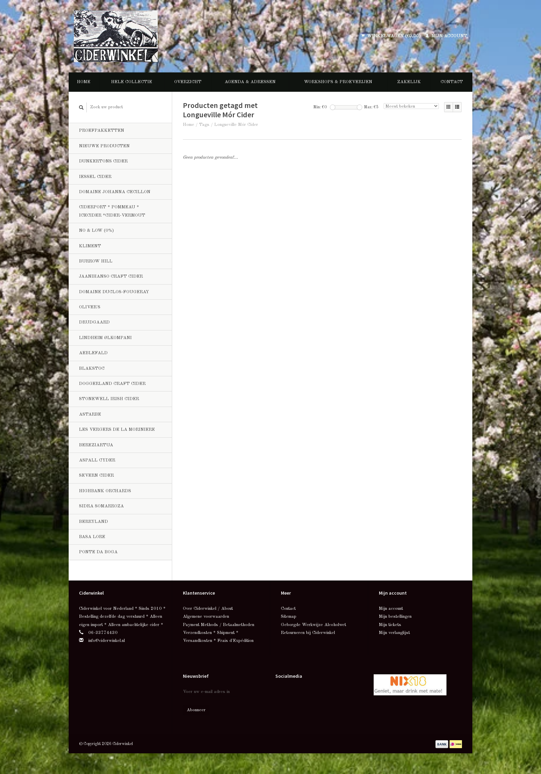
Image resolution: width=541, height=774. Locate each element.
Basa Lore (92, 537)
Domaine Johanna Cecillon (114, 192)
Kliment (90, 246)
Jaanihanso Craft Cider (111, 276)
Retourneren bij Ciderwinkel (308, 633)
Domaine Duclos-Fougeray (114, 292)
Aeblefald (93, 353)
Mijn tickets (390, 625)
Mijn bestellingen (395, 616)
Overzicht (187, 82)
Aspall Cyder (97, 460)
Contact (452, 82)
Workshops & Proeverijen (338, 82)
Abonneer (196, 710)
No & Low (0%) (96, 230)
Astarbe (90, 414)
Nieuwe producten (104, 146)
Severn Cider (96, 475)
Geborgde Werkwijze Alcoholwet (313, 625)
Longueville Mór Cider (236, 124)
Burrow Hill (95, 261)
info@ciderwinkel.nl (106, 640)
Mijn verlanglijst (394, 633)
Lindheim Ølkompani (105, 338)
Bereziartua (96, 445)
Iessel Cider (95, 177)
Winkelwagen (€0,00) (391, 36)
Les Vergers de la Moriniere (117, 429)
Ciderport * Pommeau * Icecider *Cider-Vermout (112, 211)
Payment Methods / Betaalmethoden (218, 625)
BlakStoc (92, 368)
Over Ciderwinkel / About (208, 608)
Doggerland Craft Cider (112, 383)
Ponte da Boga (98, 552)
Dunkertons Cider (103, 161)
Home (83, 82)
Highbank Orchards (105, 491)
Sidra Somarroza (101, 506)
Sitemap (288, 616)
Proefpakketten (101, 130)
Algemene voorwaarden (206, 616)
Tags (204, 124)
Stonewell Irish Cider (109, 399)
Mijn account (446, 36)
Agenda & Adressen (250, 82)
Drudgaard (94, 322)
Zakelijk (409, 82)
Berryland (93, 521)
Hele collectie (131, 82)
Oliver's (89, 307)
